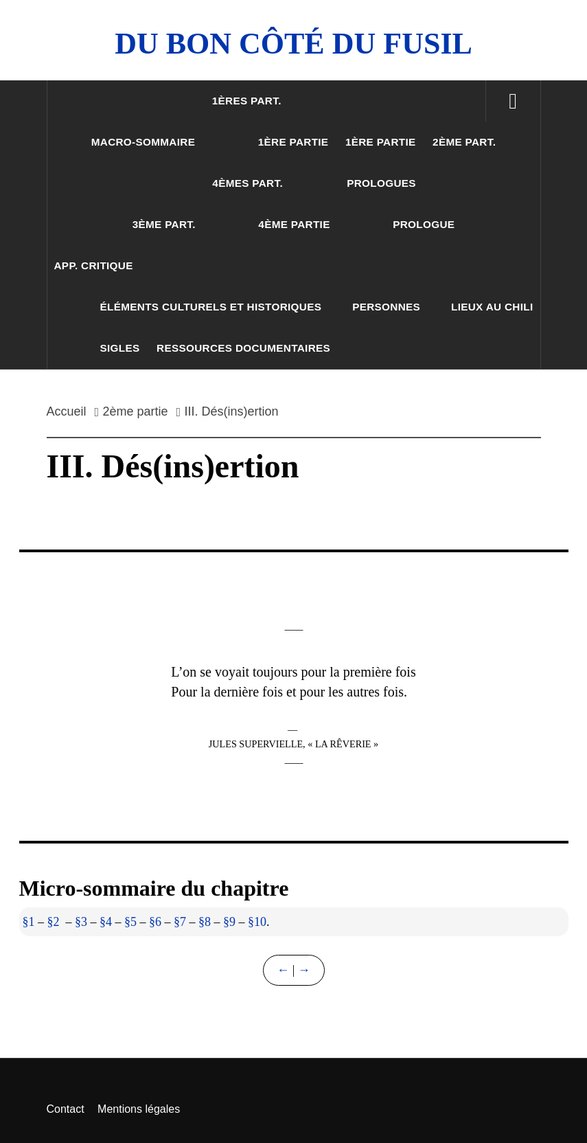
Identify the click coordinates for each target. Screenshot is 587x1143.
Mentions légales (138, 1109)
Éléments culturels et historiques (211, 307)
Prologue (423, 224)
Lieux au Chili (492, 307)
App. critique (93, 265)
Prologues (381, 183)
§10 (257, 922)
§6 (155, 922)
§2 (53, 922)
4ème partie (294, 224)
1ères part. (246, 100)
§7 (180, 922)
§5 (130, 922)
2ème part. (464, 142)
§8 (204, 922)
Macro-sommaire (143, 142)
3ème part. (164, 224)
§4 (106, 922)
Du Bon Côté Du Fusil (293, 43)
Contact (65, 1109)
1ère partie (293, 142)
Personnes (386, 307)
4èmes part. (247, 183)
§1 (29, 922)
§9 (229, 922)
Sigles (120, 348)
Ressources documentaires (243, 348)
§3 (81, 922)
